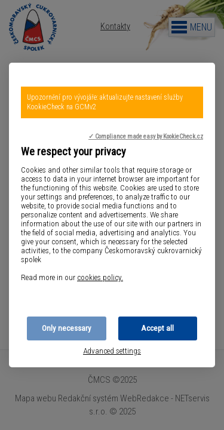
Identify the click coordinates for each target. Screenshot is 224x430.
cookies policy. (100, 277)
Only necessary (66, 328)
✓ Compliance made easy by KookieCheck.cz (145, 136)
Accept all (157, 328)
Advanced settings (112, 350)
